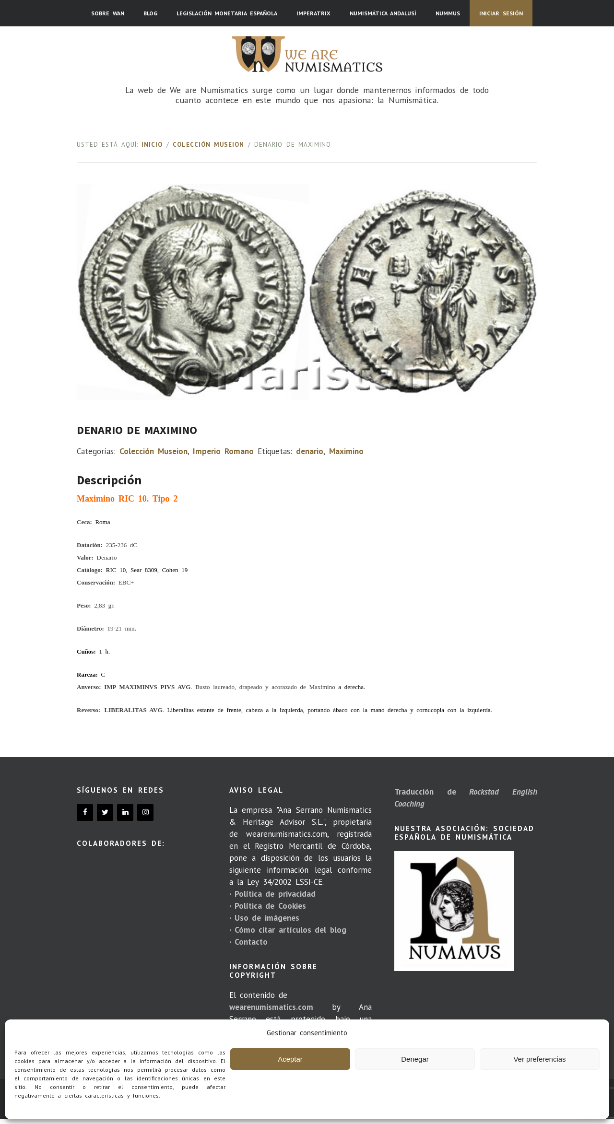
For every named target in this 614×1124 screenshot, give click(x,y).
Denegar (415, 1059)
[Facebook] (85, 812)
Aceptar (290, 1059)
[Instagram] (145, 812)
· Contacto (248, 942)
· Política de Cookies (267, 906)
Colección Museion (208, 144)
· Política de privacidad (272, 894)
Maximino (346, 451)
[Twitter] (105, 812)
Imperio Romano (223, 451)
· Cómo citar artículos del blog (287, 930)
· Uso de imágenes (264, 918)
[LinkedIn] (125, 812)
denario (309, 451)
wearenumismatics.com (271, 1007)
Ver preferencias (539, 1059)
